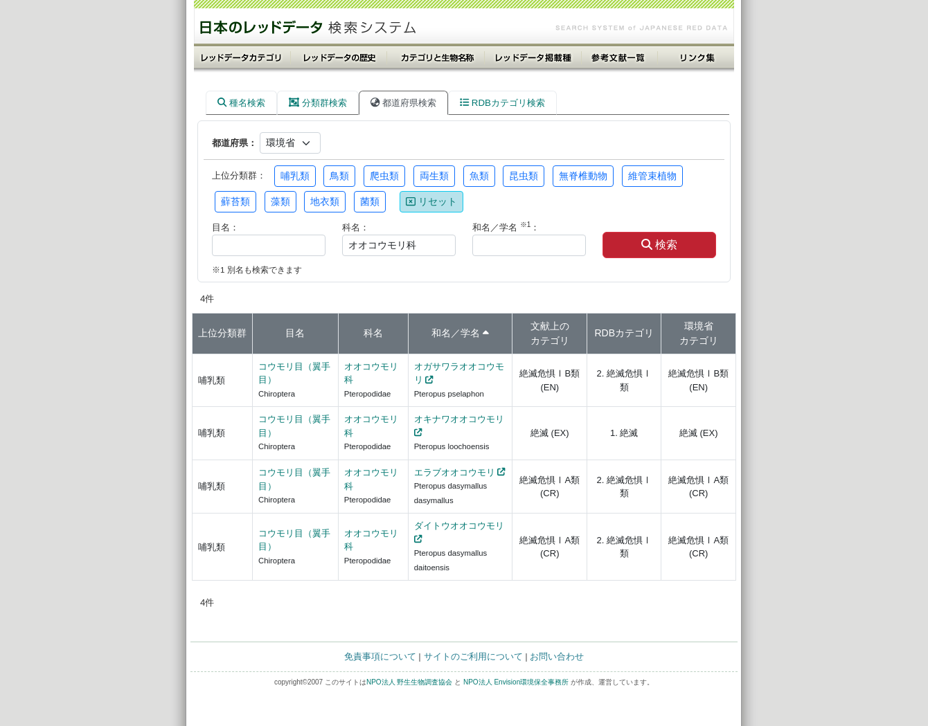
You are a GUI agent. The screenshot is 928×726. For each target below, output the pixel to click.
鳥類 (339, 175)
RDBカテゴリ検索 (502, 103)
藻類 (280, 201)
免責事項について (380, 656)
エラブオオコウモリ (454, 472)
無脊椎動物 (583, 175)
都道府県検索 (403, 103)
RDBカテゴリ (624, 332)
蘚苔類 (235, 201)
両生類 (434, 175)
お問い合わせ (557, 656)
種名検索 (241, 103)
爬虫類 (384, 175)
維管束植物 (652, 175)
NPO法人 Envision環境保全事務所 (516, 682)
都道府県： (234, 143)
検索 (659, 245)
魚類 (479, 175)
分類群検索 (318, 103)
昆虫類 (523, 175)
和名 (441, 332)
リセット (431, 201)
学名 (470, 332)
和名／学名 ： (505, 227)
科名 (373, 332)
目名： (225, 227)
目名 (295, 332)
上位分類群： (239, 175)
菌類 (370, 201)
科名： (355, 227)
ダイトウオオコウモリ (459, 525)
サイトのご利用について (473, 656)
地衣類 (324, 201)
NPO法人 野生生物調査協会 (409, 682)
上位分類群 (222, 332)
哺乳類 (295, 175)
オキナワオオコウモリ (459, 419)
